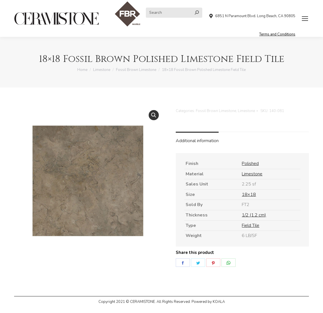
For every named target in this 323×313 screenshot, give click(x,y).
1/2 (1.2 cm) (254, 215)
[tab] (197, 138)
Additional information (197, 141)
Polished (250, 163)
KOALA (219, 301)
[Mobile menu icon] (305, 19)
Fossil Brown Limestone (216, 110)
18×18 (249, 194)
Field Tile (250, 225)
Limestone (246, 110)
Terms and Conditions (277, 34)
